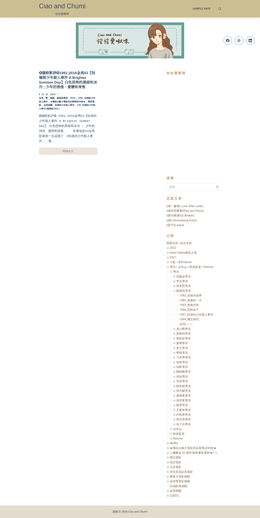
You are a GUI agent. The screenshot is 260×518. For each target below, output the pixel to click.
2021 (173, 257)
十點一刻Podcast (181, 262)
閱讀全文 (73, 152)
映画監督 (179, 433)
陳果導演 (182, 405)
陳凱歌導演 (183, 338)
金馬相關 (48, 105)
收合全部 (186, 243)
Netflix (174, 443)
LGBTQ (174, 495)
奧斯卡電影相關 (180, 476)
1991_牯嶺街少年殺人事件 (196, 314)
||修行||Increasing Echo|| (181, 220)
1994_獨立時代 (189, 319)
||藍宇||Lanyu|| (175, 225)
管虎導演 (182, 381)
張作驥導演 (183, 391)
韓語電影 (175, 462)
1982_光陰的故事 (190, 295)
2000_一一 (186, 324)
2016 (72, 98)
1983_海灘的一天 (190, 300)
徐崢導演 (182, 362)
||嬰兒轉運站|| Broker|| (180, 215)
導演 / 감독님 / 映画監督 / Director (192, 267)
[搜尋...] (190, 186)
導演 (176, 271)
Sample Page (202, 8)
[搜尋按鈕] (217, 186)
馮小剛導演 (183, 329)
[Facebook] (228, 40)
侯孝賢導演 (183, 286)
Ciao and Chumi (62, 6)
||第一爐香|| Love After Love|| (184, 206)
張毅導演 (182, 367)
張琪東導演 (183, 400)
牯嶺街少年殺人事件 (64, 105)
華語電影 (175, 457)
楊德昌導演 (62, 98)
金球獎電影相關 (180, 481)
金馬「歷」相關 (46, 98)
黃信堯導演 (183, 419)
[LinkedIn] (250, 40)
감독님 (177, 429)
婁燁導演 (182, 343)
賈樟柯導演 (183, 333)
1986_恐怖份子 (189, 309)
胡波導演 (182, 376)
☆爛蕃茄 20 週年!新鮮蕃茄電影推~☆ (194, 452)
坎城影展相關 (178, 486)
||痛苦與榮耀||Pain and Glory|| (185, 211)
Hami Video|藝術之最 (183, 252)
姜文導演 (182, 348)
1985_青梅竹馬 (189, 305)
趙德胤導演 (183, 395)
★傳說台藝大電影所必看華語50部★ (67, 101)
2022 (173, 248)
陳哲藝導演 (183, 386)
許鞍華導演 (183, 414)
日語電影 (175, 467)
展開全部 (172, 243)
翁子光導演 (183, 424)
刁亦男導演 (183, 357)
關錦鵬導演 (183, 371)
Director (178, 438)
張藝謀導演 (183, 276)
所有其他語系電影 (181, 472)
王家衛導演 (183, 410)
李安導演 (182, 281)
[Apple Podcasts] (239, 40)
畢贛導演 (182, 352)
